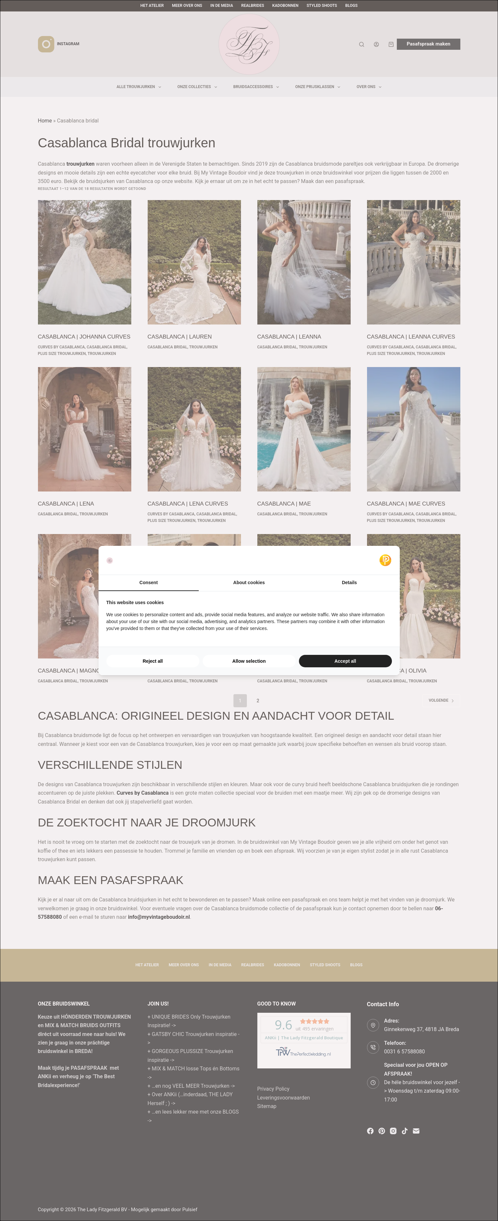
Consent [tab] (148, 582)
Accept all (345, 661)
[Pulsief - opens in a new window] (385, 560)
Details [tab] (349, 582)
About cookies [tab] (249, 582)
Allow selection (249, 661)
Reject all (153, 661)
